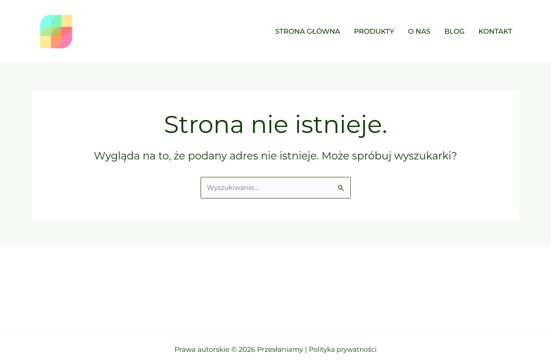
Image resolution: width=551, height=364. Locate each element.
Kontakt (495, 31)
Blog (454, 31)
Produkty (374, 31)
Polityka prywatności (342, 349)
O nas (419, 31)
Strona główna (307, 31)
